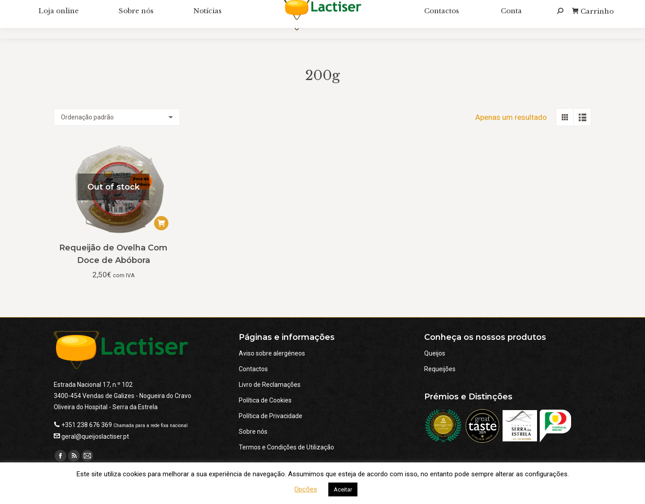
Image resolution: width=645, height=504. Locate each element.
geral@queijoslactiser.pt (95, 436)
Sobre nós (253, 431)
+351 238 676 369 (86, 424)
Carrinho (593, 21)
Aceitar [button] (343, 489)
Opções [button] (305, 489)
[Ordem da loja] (117, 117)
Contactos (253, 369)
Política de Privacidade (270, 415)
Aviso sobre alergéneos (272, 353)
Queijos (434, 353)
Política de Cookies (265, 400)
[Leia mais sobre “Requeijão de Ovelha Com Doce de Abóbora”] (161, 223)
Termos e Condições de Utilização (286, 447)
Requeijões (440, 369)
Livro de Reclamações (270, 384)
